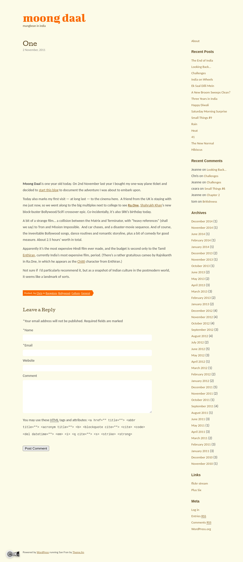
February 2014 (201, 240)
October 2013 (200, 266)
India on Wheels (202, 79)
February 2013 (201, 298)
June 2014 (198, 234)
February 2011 (201, 444)
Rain (194, 124)
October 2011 (200, 400)
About (195, 41)
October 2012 (200, 323)
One (30, 43)
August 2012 (199, 336)
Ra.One (133, 205)
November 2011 (202, 393)
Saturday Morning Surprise (209, 111)
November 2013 (202, 259)
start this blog (48, 190)
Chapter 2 (213, 195)
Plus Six (196, 490)
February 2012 (201, 374)
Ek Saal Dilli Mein (202, 86)
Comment (30, 376)
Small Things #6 (215, 188)
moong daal (54, 17)
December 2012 (202, 311)
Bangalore (51, 293)
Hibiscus (196, 149)
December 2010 (202, 457)
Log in (195, 510)
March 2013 (199, 291)
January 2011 (200, 451)
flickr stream (199, 483)
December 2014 (202, 221)
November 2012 (202, 317)
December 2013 (202, 253)
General (85, 293)
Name (28, 330)
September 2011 (202, 406)
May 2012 (198, 355)
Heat (194, 130)
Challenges (198, 73)
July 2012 (197, 342)
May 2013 (198, 279)
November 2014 (202, 227)
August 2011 (199, 413)
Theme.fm (78, 552)
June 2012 (198, 349)
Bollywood (64, 293)
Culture (76, 293)
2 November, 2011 (34, 50)
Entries (198, 516)
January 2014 (200, 247)
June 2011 (198, 419)
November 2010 (202, 464)
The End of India (202, 60)
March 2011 (199, 438)
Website (28, 360)
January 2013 (200, 304)
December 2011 (202, 387)
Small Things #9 (201, 118)
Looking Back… (201, 67)
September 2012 (202, 330)
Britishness (209, 201)
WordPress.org (201, 529)
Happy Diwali (200, 105)
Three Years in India (204, 99)
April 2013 (198, 285)
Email (27, 345)
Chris (39, 293)
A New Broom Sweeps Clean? (210, 92)
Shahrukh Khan (151, 205)
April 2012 (198, 361)
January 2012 (200, 381)
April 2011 (198, 432)
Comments (201, 522)
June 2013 (198, 272)
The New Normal (202, 143)
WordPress (43, 552)
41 (193, 137)
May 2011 (198, 425)
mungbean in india (34, 26)
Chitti (81, 261)
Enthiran (29, 255)
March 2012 (199, 368)
